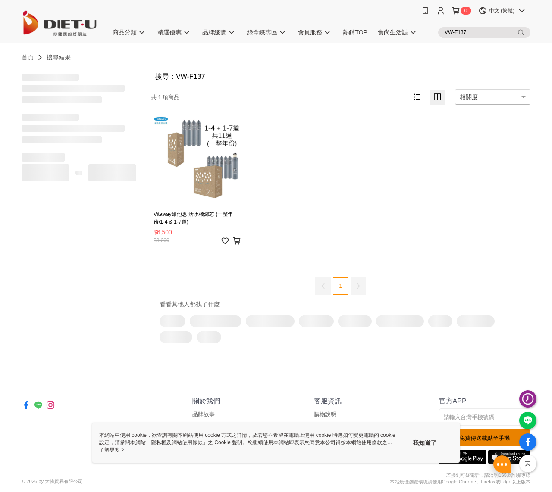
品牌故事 (203, 414)
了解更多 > (111, 450)
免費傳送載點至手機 (484, 438)
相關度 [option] (469, 96)
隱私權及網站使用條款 (177, 442)
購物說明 (325, 414)
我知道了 (425, 442)
